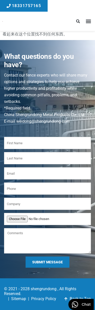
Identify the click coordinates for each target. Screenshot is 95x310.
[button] (78, 21)
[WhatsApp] (81, 304)
